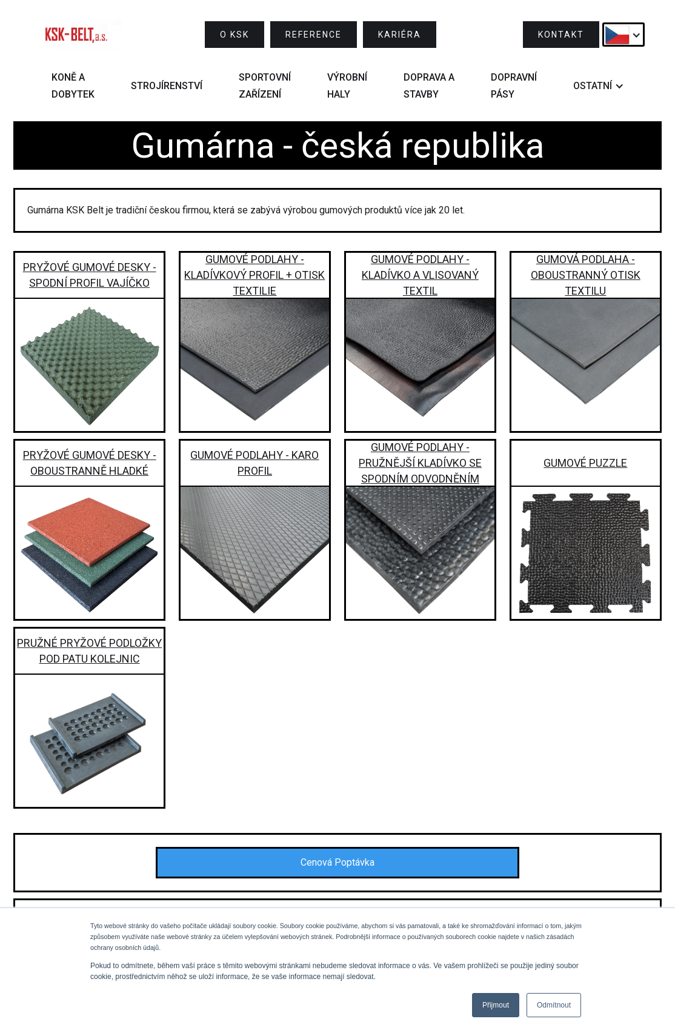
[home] (75, 34)
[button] (623, 34)
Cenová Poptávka (337, 862)
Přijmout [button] (495, 1005)
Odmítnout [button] (554, 1005)
